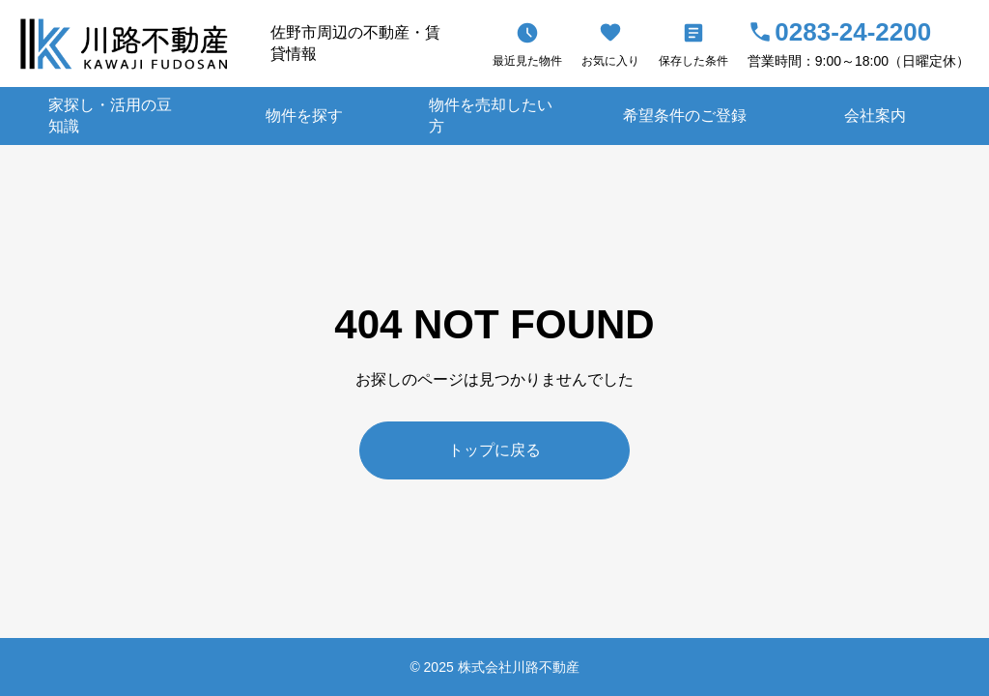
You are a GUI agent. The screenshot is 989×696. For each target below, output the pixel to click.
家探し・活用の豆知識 (110, 115)
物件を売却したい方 (490, 115)
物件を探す (304, 115)
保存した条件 (693, 61)
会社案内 (875, 115)
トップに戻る (494, 450)
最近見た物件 (527, 61)
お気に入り (610, 61)
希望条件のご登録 (685, 115)
